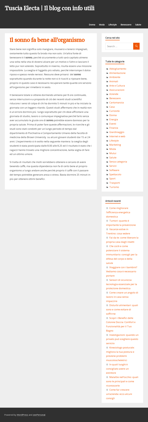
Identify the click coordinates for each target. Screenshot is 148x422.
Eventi (112, 123)
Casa (112, 106)
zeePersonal (39, 414)
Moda (101, 24)
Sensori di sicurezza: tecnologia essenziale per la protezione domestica (121, 284)
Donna (92, 24)
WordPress (22, 414)
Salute (138, 24)
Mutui (112, 153)
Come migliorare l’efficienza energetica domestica (118, 212)
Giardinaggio (116, 132)
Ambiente (114, 77)
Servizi (113, 165)
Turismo (114, 187)
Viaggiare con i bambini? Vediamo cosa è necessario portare (121, 271)
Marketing (115, 144)
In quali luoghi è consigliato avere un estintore (117, 369)
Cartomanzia (116, 102)
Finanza (113, 127)
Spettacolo (115, 174)
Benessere (126, 24)
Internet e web (117, 136)
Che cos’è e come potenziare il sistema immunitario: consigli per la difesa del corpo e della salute (121, 254)
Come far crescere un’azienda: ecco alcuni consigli (119, 394)
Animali (113, 81)
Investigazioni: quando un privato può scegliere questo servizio (122, 339)
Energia (113, 119)
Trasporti (114, 182)
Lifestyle (112, 24)
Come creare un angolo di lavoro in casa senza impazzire (122, 297)
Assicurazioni (116, 89)
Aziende (113, 94)
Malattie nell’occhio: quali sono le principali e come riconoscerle (122, 381)
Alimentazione (117, 73)
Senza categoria (118, 161)
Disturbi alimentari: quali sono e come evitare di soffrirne (122, 309)
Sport (112, 178)
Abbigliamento (117, 68)
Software (114, 170)
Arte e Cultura (117, 85)
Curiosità (114, 110)
